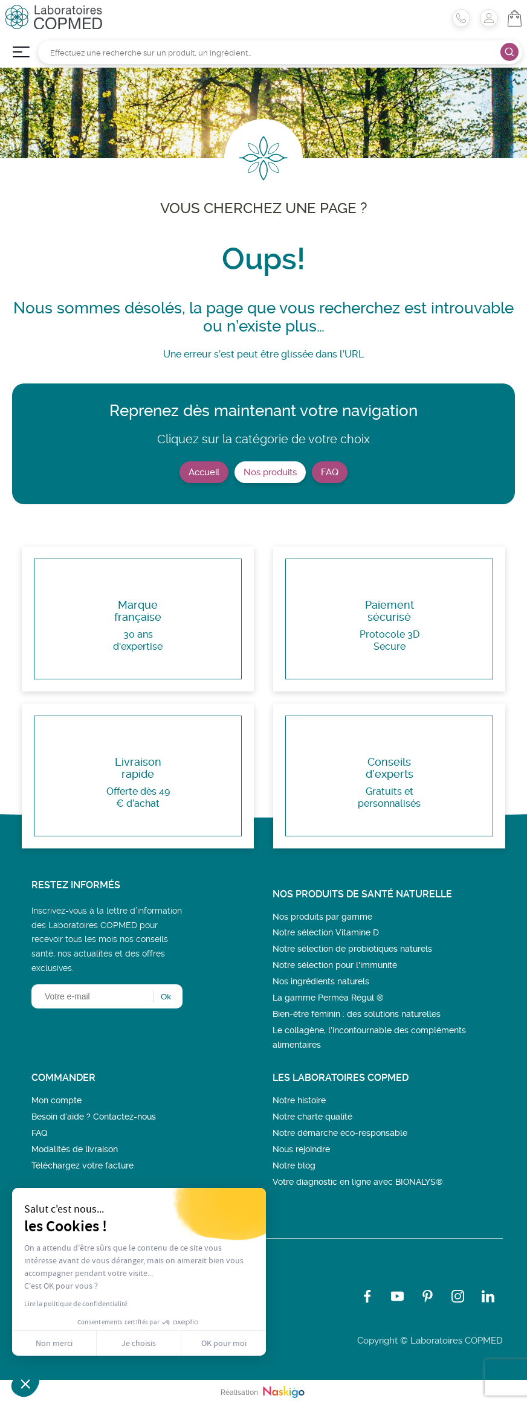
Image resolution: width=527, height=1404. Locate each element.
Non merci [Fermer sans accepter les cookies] (54, 1343)
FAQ (329, 472)
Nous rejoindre (301, 1149)
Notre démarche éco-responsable (340, 1133)
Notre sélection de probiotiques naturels (352, 949)
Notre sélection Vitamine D (326, 932)
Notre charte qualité (312, 1116)
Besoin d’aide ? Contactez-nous (93, 1116)
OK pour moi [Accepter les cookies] (224, 1343)
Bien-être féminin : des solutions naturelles (357, 1014)
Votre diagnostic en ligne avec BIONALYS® (358, 1182)
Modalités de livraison (74, 1149)
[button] (25, 1383)
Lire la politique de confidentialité (76, 1304)
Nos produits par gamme (322, 917)
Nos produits (270, 472)
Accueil (204, 472)
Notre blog (294, 1165)
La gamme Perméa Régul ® (328, 997)
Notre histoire (299, 1100)
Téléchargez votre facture (82, 1165)
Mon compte (56, 1100)
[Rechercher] (280, 52)
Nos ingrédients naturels (321, 981)
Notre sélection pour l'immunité (335, 965)
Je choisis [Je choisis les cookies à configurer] (138, 1343)
